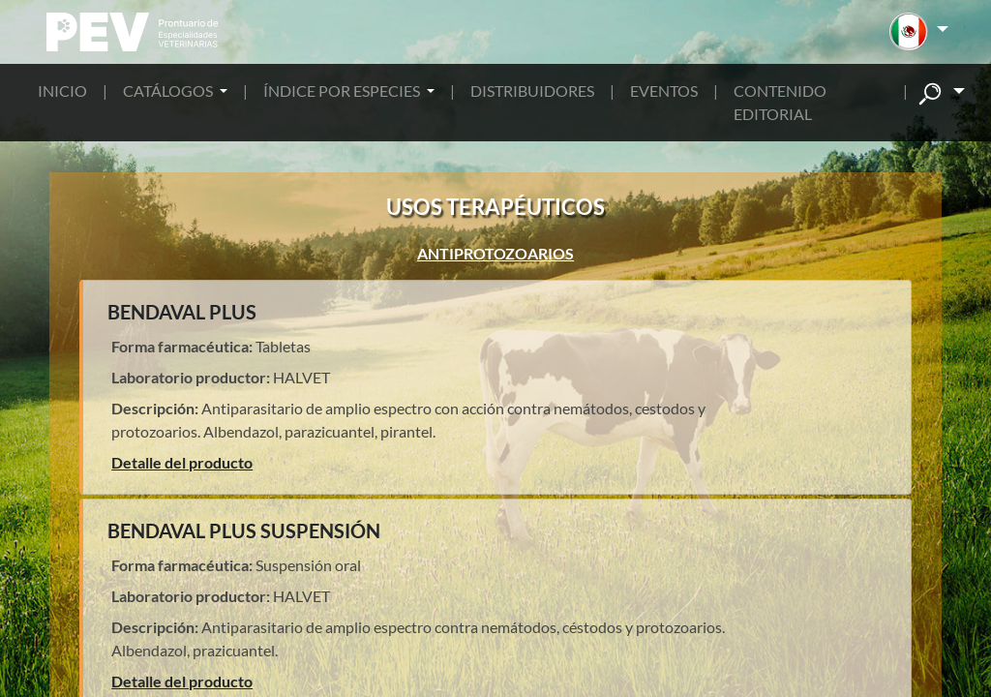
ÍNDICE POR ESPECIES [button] (343, 90)
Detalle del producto (182, 462)
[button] (918, 32)
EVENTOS (664, 90)
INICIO (62, 90)
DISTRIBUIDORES (532, 90)
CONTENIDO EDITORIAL (780, 102)
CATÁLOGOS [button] (169, 90)
